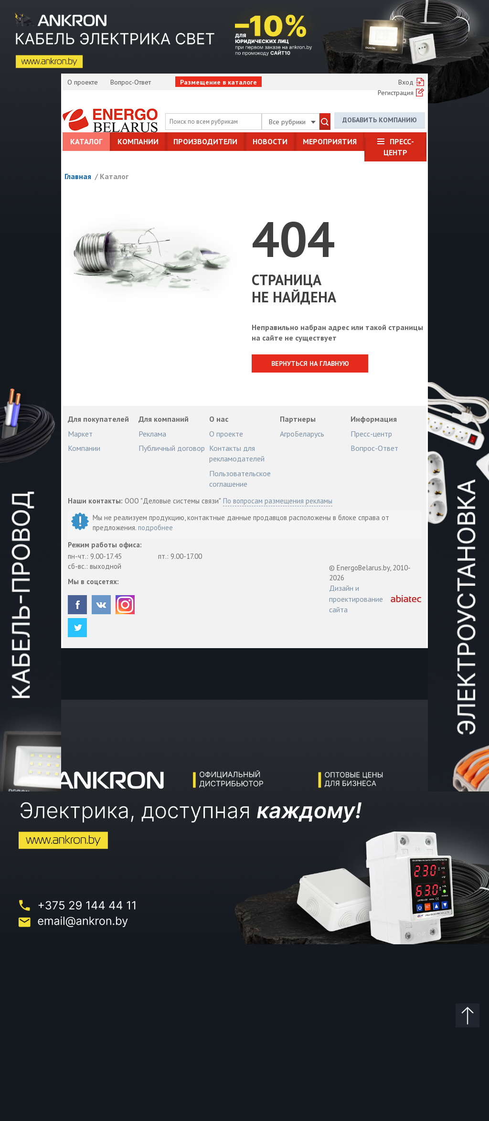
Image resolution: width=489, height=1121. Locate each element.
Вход (406, 82)
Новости (270, 141)
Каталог (86, 141)
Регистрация (396, 92)
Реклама (152, 433)
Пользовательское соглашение (240, 479)
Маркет (80, 433)
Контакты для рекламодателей (237, 453)
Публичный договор (171, 448)
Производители (205, 141)
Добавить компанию (379, 120)
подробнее (155, 527)
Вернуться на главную (311, 363)
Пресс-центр (398, 147)
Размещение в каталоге (218, 82)
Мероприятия (330, 141)
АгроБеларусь (302, 433)
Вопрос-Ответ (130, 82)
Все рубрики (292, 121)
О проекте (82, 82)
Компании (138, 141)
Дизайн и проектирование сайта (356, 598)
